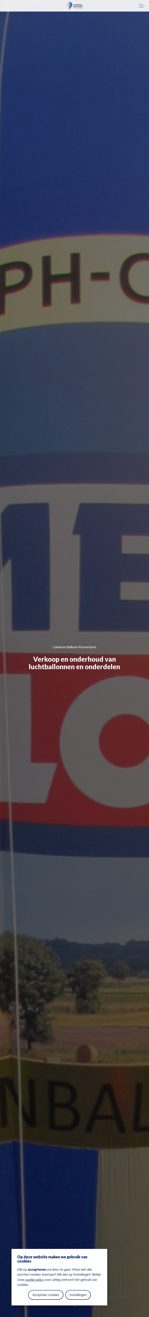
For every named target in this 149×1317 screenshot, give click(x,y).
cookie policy (34, 1280)
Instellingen (78, 1295)
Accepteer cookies (45, 1295)
